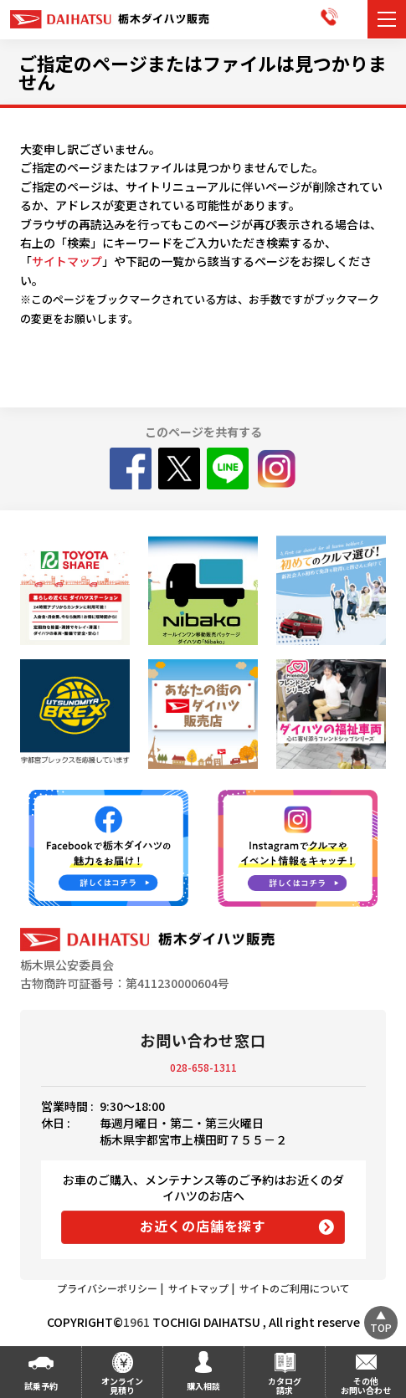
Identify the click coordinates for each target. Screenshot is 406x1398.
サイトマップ (67, 261)
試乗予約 (41, 1386)
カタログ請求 (284, 1385)
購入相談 (203, 1386)
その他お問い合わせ (366, 1385)
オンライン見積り (122, 1385)
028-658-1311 (203, 1067)
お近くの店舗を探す (203, 1226)
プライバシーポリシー (107, 1288)
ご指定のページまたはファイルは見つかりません (202, 72)
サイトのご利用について (294, 1288)
